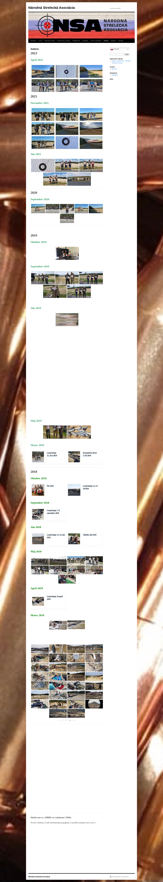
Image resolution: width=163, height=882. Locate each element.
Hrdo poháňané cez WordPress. (120, 876)
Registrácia (76, 41)
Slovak (114, 49)
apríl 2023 (114, 69)
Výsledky (85, 41)
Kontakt (120, 41)
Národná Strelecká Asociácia (51, 7)
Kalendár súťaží (49, 41)
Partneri (113, 41)
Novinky (33, 41)
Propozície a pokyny (63, 41)
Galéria (106, 41)
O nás (40, 41)
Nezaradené (115, 75)
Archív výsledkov (96, 41)
